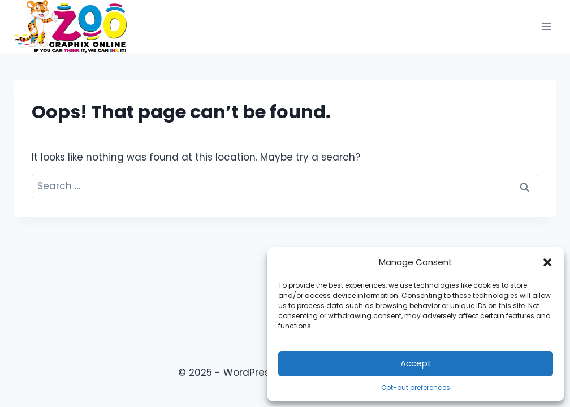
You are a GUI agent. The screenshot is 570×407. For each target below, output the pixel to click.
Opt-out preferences (415, 387)
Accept (415, 363)
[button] (547, 262)
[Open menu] (546, 26)
